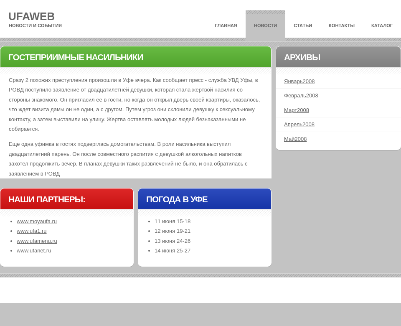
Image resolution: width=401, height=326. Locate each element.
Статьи (303, 25)
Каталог (382, 25)
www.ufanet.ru (34, 250)
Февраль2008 (301, 95)
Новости (265, 25)
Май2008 (295, 139)
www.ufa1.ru (32, 231)
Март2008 (296, 110)
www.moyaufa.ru (37, 221)
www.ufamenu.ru (37, 241)
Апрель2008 (299, 124)
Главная (226, 25)
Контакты (342, 25)
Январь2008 (299, 81)
